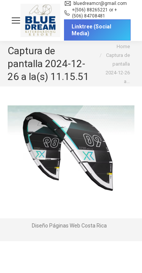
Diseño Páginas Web (56, 226)
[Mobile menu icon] (15, 20)
